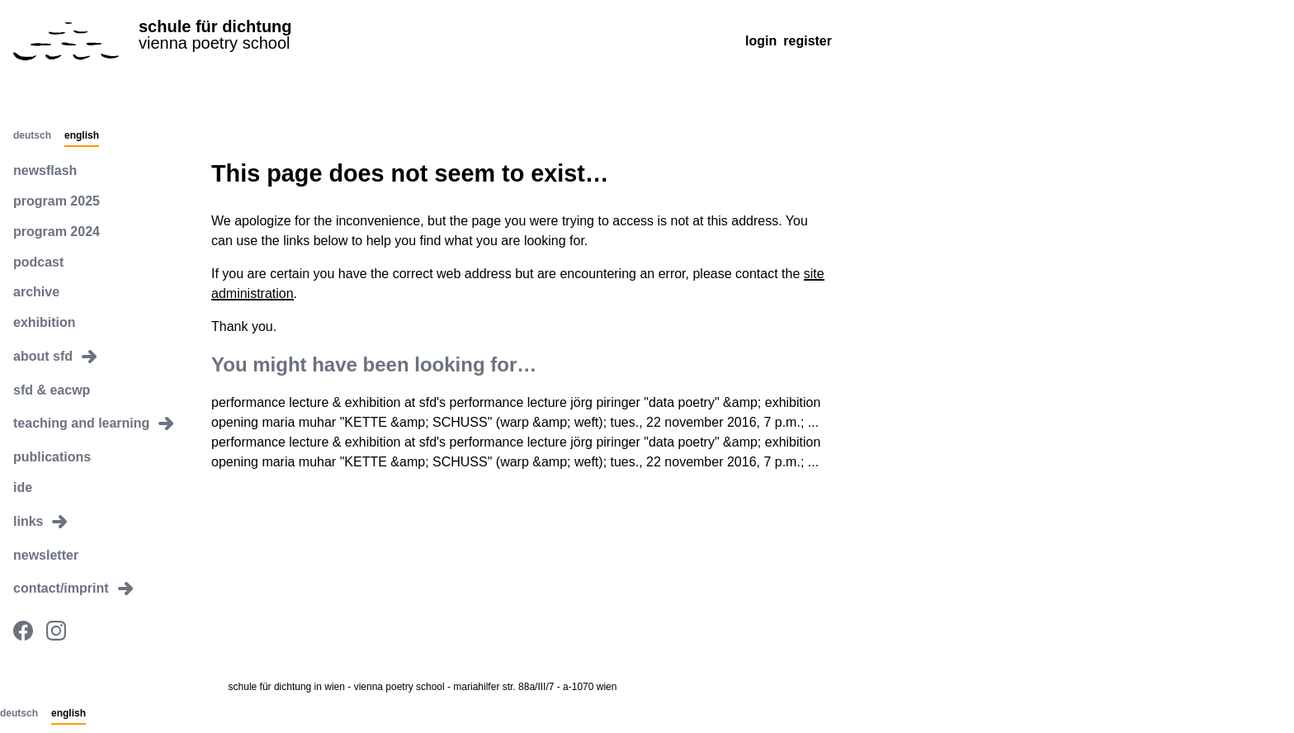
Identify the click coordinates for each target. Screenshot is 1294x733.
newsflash (45, 170)
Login (761, 41)
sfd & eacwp (51, 390)
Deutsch (32, 136)
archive (36, 292)
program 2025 (56, 201)
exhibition (44, 322)
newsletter (45, 555)
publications (52, 457)
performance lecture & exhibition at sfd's (328, 402)
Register (807, 41)
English (81, 136)
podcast (38, 262)
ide (22, 487)
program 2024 (56, 232)
